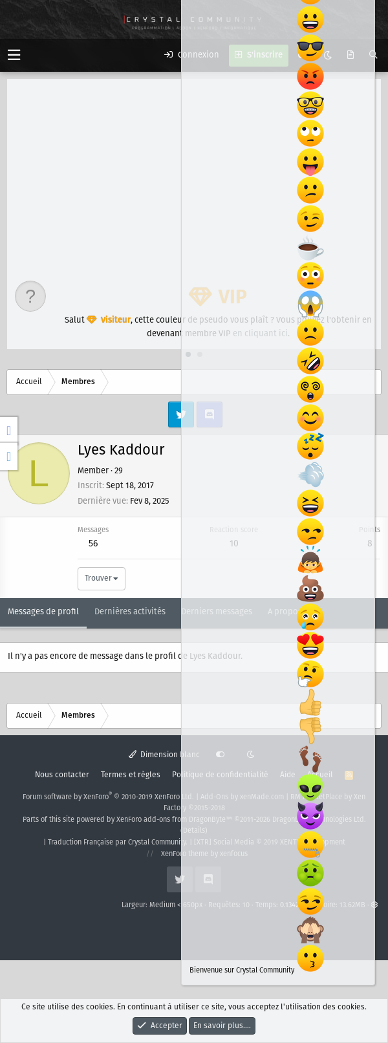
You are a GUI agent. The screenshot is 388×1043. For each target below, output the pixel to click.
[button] (14, 55)
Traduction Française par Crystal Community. (118, 842)
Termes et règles (130, 775)
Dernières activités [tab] (130, 612)
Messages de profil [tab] (43, 612)
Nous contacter (62, 775)
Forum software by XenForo (108, 797)
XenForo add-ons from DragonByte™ (174, 820)
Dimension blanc (164, 755)
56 (93, 544)
